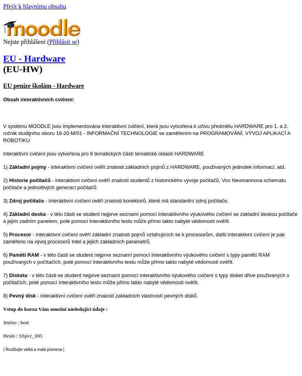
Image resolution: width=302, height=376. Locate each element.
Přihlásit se (63, 41)
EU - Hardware (34, 58)
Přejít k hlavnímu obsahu (34, 6)
